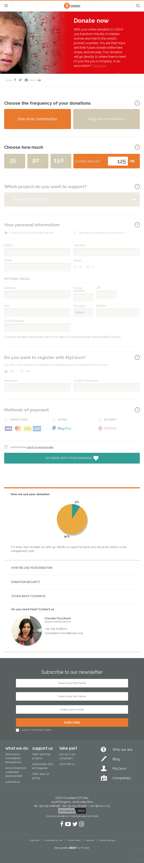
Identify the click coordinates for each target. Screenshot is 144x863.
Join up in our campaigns (67, 756)
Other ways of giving (40, 775)
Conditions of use (53, 840)
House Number (79, 289)
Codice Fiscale (14, 321)
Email (7, 260)
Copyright (34, 840)
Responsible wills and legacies (42, 766)
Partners (90, 840)
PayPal (63, 419)
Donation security (25, 582)
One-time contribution (37, 119)
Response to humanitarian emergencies (13, 758)
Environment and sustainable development (15, 772)
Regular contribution (106, 119)
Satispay (110, 419)
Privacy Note (74, 840)
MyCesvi (119, 768)
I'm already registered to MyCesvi (101, 233)
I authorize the (31, 447)
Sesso (78, 260)
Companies (122, 778)
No (28, 371)
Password (10, 380)
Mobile (101, 305)
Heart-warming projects (41, 756)
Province (79, 305)
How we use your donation (31, 567)
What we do (16, 748)
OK (132, 161)
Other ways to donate (28, 596)
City (6, 305)
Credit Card (19, 419)
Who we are (122, 750)
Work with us (67, 764)
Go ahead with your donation (68, 458)
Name (8, 245)
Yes (12, 371)
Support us (42, 748)
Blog (116, 759)
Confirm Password (86, 380)
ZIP (99, 288)
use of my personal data (39, 447)
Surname (80, 245)
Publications (12, 781)
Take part (68, 748)
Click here (99, 66)
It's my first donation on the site (32, 233)
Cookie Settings (107, 840)
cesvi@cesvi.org (100, 805)
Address (9, 288)
